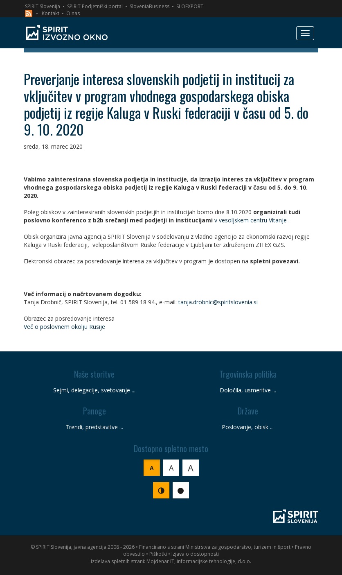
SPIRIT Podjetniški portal (95, 6)
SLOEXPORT (189, 6)
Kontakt (50, 13)
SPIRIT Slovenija (42, 6)
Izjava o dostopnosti (195, 553)
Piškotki (158, 553)
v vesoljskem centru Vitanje (250, 220)
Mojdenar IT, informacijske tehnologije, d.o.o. (198, 561)
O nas (73, 13)
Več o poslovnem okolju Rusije (64, 327)
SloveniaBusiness (149, 6)
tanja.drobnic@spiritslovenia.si (218, 302)
